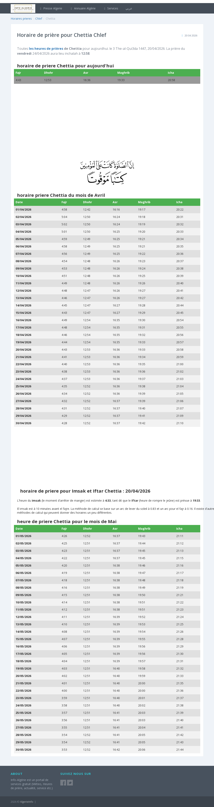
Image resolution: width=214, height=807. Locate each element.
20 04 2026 (190, 35)
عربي (129, 8)
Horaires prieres (21, 18)
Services (110, 8)
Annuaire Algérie (83, 8)
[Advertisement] (107, 124)
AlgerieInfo (26, 802)
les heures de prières (46, 48)
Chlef (38, 18)
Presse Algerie (50, 8)
